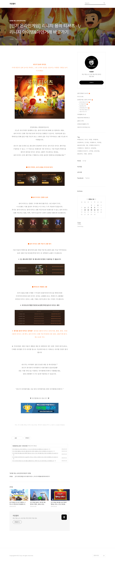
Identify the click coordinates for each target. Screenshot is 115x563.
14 (88, 210)
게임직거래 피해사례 (83, 118)
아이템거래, (95, 139)
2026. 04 (91, 199)
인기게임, (87, 142)
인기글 (84, 161)
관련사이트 (96, 555)
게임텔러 (13, 4)
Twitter (87, 178)
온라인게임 (24, 445)
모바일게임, (93, 148)
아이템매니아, (93, 142)
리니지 (80, 97)
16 (94, 210)
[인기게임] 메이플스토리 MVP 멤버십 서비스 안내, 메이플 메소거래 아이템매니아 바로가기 (35, 453)
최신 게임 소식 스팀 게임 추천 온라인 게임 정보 (25, 518)
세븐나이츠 (83, 111)
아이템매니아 (81, 114)
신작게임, (91, 151)
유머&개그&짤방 (83, 124)
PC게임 (83, 104)
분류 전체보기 (83, 93)
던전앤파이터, (80, 142)
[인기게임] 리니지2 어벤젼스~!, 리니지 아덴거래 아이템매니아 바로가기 (30, 449)
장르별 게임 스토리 (17, 445)
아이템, (90, 139)
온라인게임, (97, 151)
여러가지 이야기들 (83, 127)
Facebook (80, 178)
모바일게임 (84, 108)
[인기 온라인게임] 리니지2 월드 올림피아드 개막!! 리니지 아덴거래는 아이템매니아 (33, 460)
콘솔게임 (82, 106)
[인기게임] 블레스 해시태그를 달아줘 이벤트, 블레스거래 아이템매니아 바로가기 (32, 451)
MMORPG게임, (81, 145)
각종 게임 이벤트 (84, 109)
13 (85, 210)
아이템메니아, (80, 148)
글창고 (80, 121)
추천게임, (99, 142)
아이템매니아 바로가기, (82, 151)
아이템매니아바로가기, (94, 145)
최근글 (79, 161)
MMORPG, (80, 154)
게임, (87, 145)
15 (91, 210)
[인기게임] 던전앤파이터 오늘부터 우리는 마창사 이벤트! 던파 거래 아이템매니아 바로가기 (35, 457)
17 (98, 210)
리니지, (86, 139)
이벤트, (85, 154)
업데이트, (90, 154)
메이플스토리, (80, 139)
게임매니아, (87, 148)
